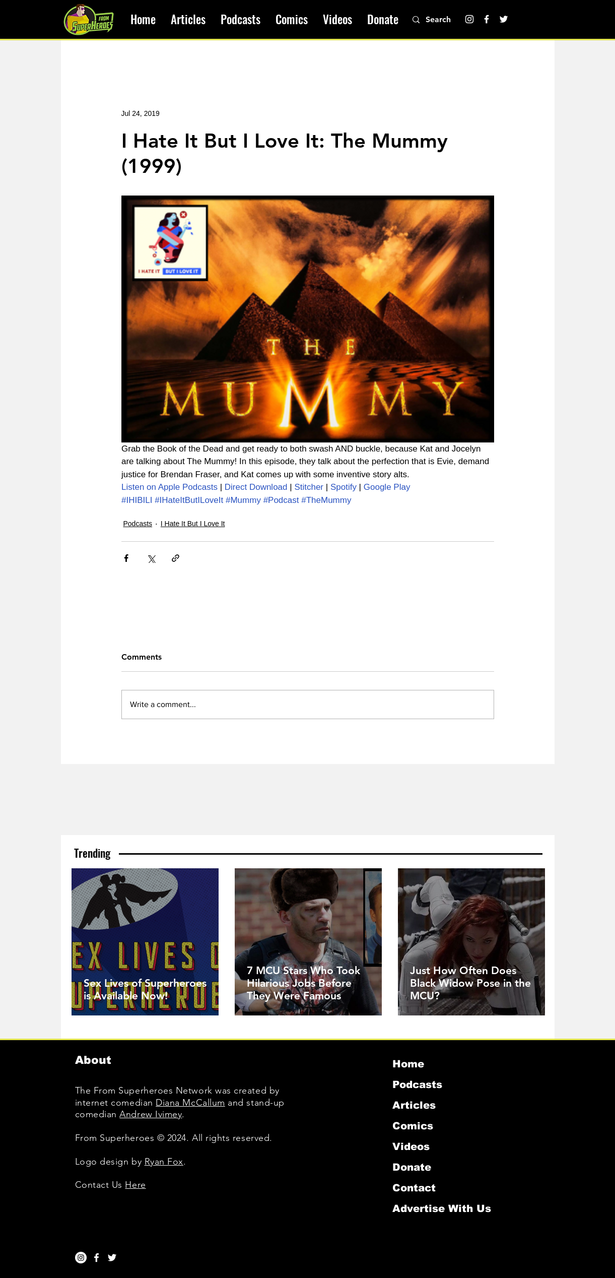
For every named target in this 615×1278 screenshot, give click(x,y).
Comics (412, 1125)
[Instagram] (469, 19)
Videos (411, 1146)
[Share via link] (175, 558)
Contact (414, 1187)
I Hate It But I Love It (193, 524)
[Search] (444, 19)
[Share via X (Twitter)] (151, 558)
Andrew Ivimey (150, 1114)
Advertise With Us (441, 1208)
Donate (411, 1167)
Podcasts (138, 524)
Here (135, 1184)
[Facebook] (486, 19)
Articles (414, 1105)
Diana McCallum (190, 1102)
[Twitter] (503, 19)
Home (408, 1063)
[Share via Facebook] (126, 558)
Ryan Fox (164, 1161)
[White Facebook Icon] (96, 1257)
